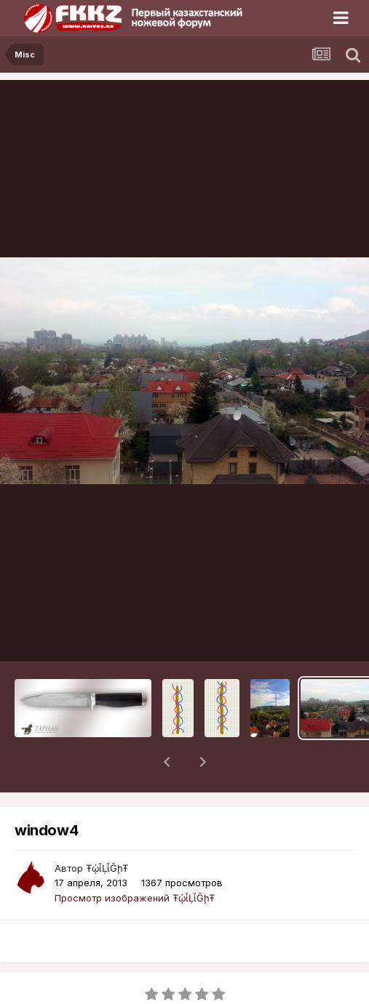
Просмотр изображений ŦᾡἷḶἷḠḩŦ (135, 860)
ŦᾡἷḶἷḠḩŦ (107, 830)
